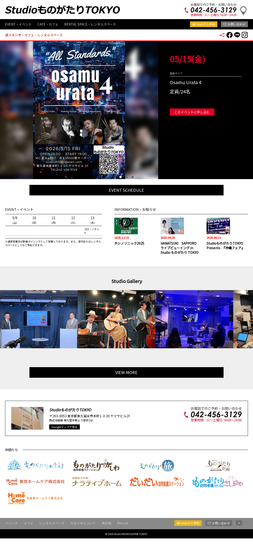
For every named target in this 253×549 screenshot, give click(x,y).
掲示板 (106, 532)
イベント (11, 532)
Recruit (122, 532)
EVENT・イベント (18, 24)
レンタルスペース (51, 532)
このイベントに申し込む (192, 112)
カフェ (28, 532)
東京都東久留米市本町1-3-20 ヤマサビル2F (98, 425)
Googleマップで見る (65, 436)
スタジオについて (83, 532)
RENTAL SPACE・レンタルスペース (90, 24)
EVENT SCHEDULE (126, 191)
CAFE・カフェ (47, 24)
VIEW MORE (126, 381)
